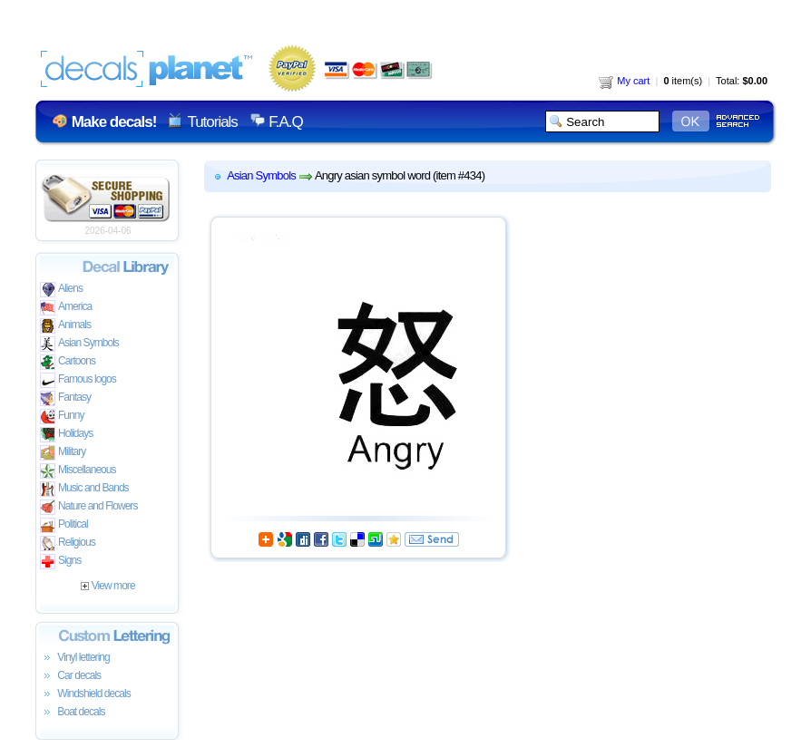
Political (64, 525)
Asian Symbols (79, 344)
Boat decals (72, 712)
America (66, 307)
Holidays (66, 434)
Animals (65, 326)
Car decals (70, 676)
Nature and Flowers (88, 507)
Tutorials (212, 122)
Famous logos (78, 380)
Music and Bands (84, 489)
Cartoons (67, 362)
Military (62, 453)
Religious (67, 543)
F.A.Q (285, 122)
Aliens (61, 289)
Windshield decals (85, 694)
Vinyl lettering (75, 658)
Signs (60, 561)
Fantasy (65, 398)
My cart (624, 80)
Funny (62, 416)
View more (107, 585)
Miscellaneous (78, 471)
